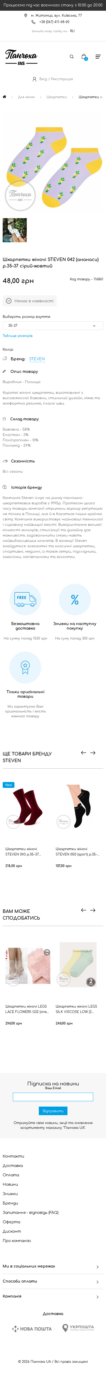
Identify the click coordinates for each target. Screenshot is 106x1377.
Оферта (11, 1222)
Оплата (11, 1175)
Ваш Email (53, 1088)
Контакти (13, 1156)
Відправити (53, 1111)
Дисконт (12, 1231)
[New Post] (32, 1328)
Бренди (10, 1203)
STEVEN (37, 359)
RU (72, 31)
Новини (10, 1185)
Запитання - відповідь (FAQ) (31, 1213)
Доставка (13, 1166)
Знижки (10, 1194)
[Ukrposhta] (78, 1328)
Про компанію (17, 1241)
